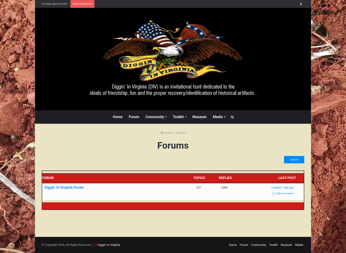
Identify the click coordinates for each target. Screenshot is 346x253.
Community (154, 117)
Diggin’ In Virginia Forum (64, 188)
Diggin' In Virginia (109, 245)
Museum (200, 117)
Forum (134, 117)
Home (118, 117)
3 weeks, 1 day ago (282, 187)
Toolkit (178, 117)
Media (218, 117)
